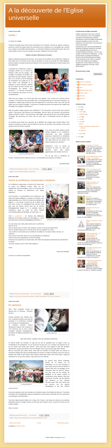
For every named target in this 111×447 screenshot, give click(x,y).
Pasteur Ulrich (84, 93)
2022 (79, 107)
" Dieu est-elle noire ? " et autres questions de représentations (93, 235)
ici (16, 90)
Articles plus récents (14, 423)
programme (57, 296)
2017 (79, 137)
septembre (82, 114)
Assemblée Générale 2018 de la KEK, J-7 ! (93, 248)
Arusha (16, 171)
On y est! (88, 196)
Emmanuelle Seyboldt (86, 84)
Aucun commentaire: (34, 169)
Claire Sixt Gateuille (85, 82)
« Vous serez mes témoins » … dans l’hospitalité (94, 261)
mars (81, 121)
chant (19, 296)
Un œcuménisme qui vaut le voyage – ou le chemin (94, 157)
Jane (81, 87)
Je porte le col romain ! (92, 145)
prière (51, 296)
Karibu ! (13, 35)
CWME (20, 171)
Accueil (39, 423)
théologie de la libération (29, 171)
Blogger (63, 437)
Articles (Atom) (20, 426)
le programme (17, 216)
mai (80, 119)
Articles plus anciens (63, 423)
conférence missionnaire (28, 296)
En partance (15, 305)
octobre (81, 111)
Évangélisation (40, 417)
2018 (79, 109)
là (40, 220)
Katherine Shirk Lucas (86, 90)
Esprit (33, 417)
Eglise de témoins (27, 417)
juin (80, 117)
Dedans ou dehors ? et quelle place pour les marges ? (92, 183)
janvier (81, 133)
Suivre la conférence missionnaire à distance (32, 180)
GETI (48, 296)
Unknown (82, 96)
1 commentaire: (33, 415)
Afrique (16, 417)
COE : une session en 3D (93, 169)
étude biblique (43, 296)
